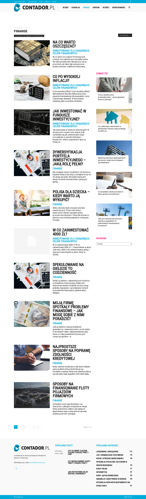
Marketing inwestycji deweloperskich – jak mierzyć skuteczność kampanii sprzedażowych (112, 160)
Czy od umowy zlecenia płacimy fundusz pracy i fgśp (78, 452)
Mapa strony (128, 497)
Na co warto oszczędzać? (64, 44)
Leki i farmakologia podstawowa (109, 455)
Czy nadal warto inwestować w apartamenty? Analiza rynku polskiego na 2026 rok (112, 128)
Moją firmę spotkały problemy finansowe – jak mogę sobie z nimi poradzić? (71, 311)
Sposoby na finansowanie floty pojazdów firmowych (71, 390)
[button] (129, 7)
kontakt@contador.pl (37, 462)
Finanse (86, 7)
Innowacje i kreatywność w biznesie (111, 479)
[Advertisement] (73, 19)
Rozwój (106, 7)
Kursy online (101, 469)
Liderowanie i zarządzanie (107, 452)
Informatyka (101, 472)
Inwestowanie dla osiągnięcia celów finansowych (29, 36)
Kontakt (54, 1)
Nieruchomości (118, 7)
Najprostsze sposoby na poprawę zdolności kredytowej (71, 352)
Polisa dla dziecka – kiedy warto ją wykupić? (71, 196)
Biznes (65, 7)
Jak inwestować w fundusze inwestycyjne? (69, 115)
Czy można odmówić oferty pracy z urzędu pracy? (79, 462)
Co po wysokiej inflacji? (66, 78)
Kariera (96, 7)
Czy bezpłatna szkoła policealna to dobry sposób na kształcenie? (110, 193)
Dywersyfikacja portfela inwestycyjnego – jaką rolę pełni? (69, 158)
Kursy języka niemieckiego (107, 476)
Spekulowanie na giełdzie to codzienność (68, 268)
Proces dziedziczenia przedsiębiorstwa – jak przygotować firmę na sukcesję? (111, 97)
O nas (40, 1)
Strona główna (33, 1)
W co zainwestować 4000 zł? (70, 232)
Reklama (47, 1)
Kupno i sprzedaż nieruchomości (109, 458)
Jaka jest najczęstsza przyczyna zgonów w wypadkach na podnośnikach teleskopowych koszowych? (110, 222)
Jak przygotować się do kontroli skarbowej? (78, 473)
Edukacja (75, 7)
